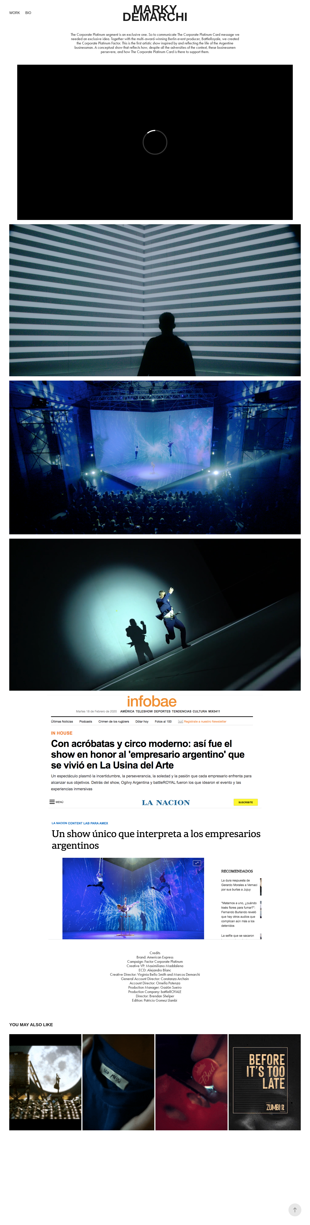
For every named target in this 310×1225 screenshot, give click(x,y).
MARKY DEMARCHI (155, 13)
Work (14, 13)
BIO (28, 13)
